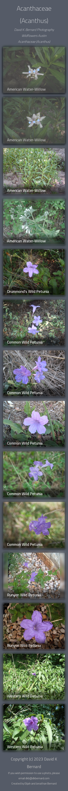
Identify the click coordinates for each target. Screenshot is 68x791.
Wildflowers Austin (34, 36)
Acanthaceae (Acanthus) (34, 42)
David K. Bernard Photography (34, 30)
